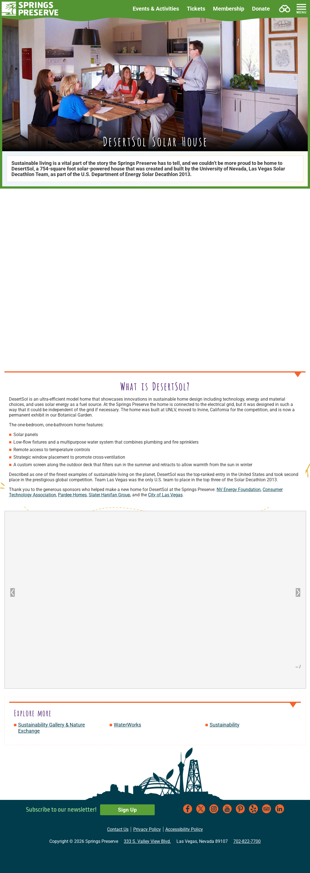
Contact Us (118, 829)
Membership (228, 8)
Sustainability (224, 725)
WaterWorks (127, 725)
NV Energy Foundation (239, 489)
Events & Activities (156, 8)
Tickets (196, 8)
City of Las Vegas (165, 494)
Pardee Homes (72, 494)
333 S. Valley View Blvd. (147, 841)
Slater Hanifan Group (109, 494)
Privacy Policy (147, 829)
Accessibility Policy (184, 829)
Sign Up (127, 810)
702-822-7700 (247, 841)
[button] (30, 9)
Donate (261, 8)
